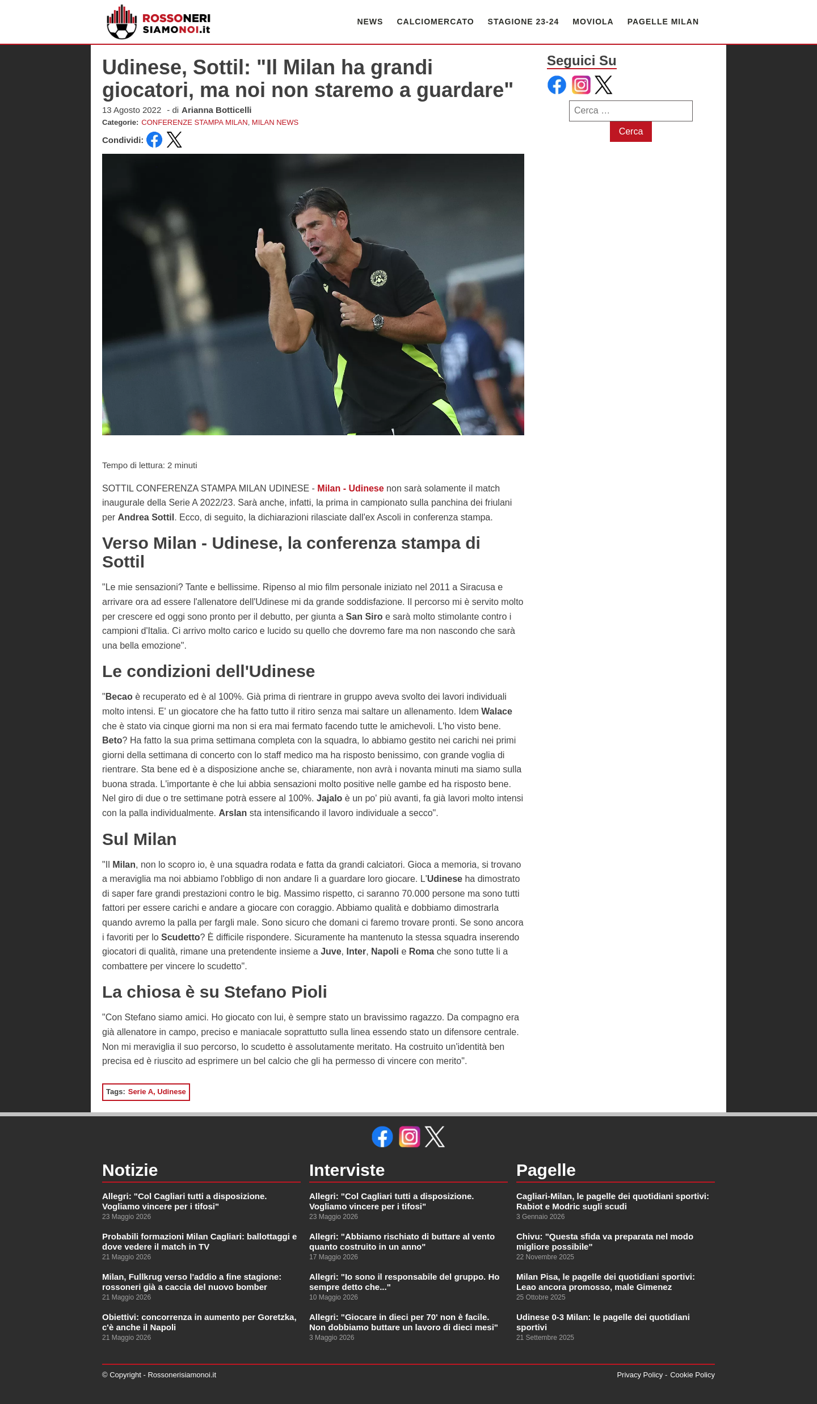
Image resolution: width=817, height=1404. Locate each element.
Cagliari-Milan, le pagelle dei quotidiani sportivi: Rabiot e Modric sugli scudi (612, 1201)
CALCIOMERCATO (435, 21)
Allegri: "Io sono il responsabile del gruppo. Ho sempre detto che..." (404, 1282)
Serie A (140, 1091)
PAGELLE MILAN (663, 21)
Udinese (171, 1091)
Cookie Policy (692, 1375)
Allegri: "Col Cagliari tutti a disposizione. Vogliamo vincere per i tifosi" (184, 1201)
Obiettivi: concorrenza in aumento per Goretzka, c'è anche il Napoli (199, 1322)
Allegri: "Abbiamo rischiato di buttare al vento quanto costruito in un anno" (402, 1241)
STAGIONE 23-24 (523, 21)
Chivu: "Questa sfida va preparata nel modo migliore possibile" (604, 1241)
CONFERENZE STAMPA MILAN (194, 122)
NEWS (370, 21)
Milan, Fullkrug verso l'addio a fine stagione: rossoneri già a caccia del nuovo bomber (191, 1282)
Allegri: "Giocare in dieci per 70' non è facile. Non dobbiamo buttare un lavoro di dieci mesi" (403, 1322)
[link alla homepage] (159, 22)
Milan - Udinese (350, 488)
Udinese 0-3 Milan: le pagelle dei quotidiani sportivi (603, 1322)
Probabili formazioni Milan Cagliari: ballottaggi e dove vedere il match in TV (199, 1241)
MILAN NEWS (275, 122)
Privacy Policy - (642, 1375)
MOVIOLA (592, 21)
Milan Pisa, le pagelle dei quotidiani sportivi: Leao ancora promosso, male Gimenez (605, 1282)
